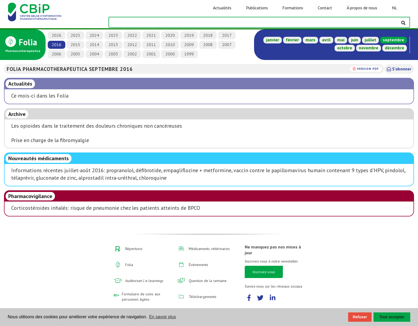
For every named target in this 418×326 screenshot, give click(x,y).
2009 (189, 44)
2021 (151, 35)
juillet (370, 39)
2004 (94, 54)
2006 (56, 54)
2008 (208, 44)
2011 (151, 44)
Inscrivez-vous (263, 271)
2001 (151, 54)
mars (310, 39)
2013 (113, 44)
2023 (113, 35)
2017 (227, 35)
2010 (170, 44)
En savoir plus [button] (162, 317)
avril (326, 39)
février (292, 39)
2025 (75, 35)
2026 (56, 35)
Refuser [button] (360, 317)
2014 (94, 44)
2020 (170, 35)
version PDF (368, 69)
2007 (227, 44)
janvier (272, 39)
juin (354, 39)
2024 (94, 35)
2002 (132, 54)
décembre (394, 47)
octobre (344, 47)
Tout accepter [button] (392, 317)
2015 (75, 44)
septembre (393, 39)
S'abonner (399, 68)
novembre (368, 47)
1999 (189, 54)
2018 (208, 35)
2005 (75, 54)
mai (340, 39)
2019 (189, 35)
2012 (132, 44)
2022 (132, 35)
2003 (113, 54)
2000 (170, 54)
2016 (56, 44)
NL (394, 7)
